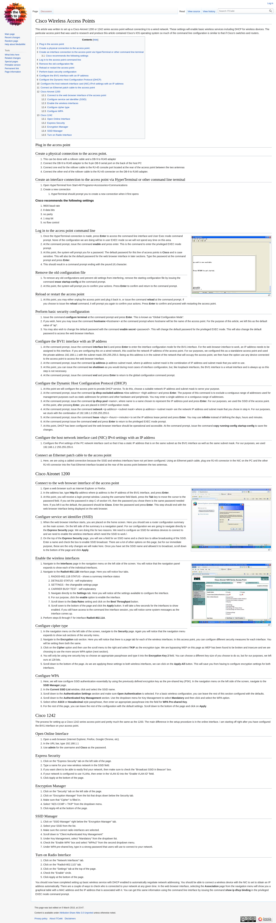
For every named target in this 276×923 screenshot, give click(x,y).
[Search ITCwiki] (245, 10)
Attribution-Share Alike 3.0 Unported (76, 913)
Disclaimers (70, 918)
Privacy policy (40, 918)
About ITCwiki (55, 918)
